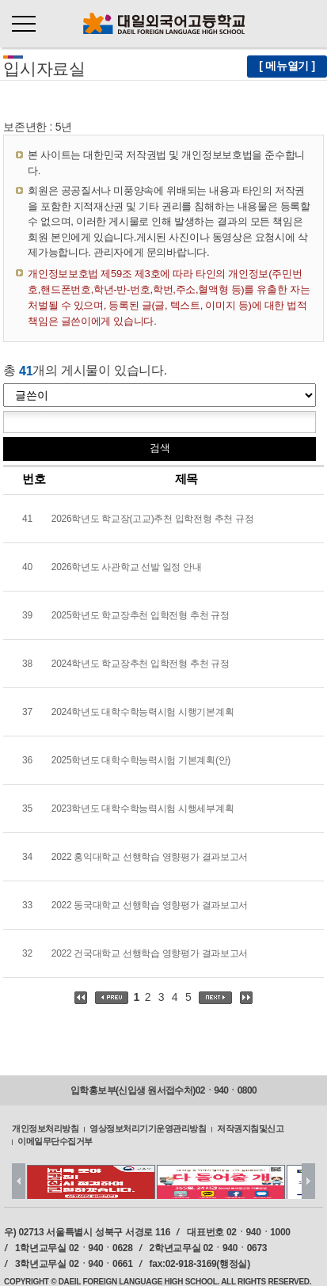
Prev (18, 1181)
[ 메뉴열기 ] (287, 65)
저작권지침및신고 (250, 1127)
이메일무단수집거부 (55, 1141)
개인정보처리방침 (45, 1127)
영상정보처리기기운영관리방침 (147, 1127)
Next (308, 1181)
